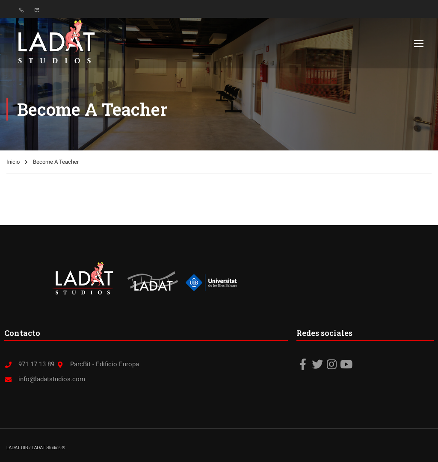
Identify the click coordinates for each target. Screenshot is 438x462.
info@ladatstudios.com (44, 379)
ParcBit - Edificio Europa (97, 364)
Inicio (13, 162)
